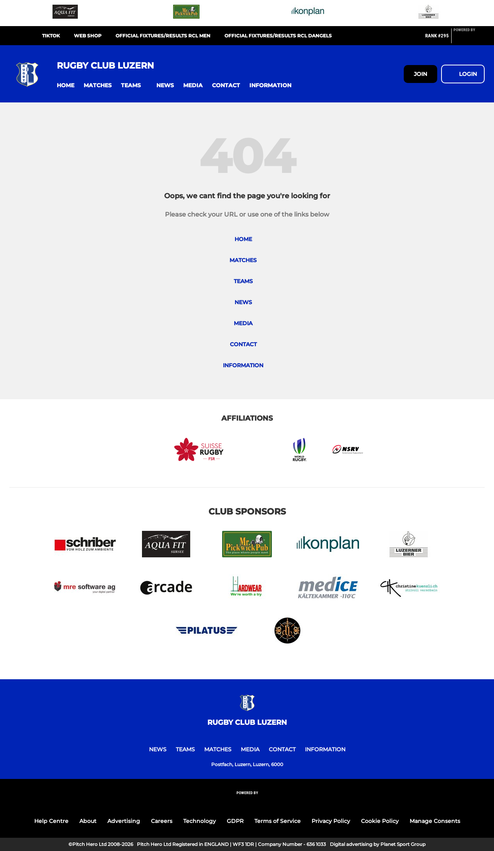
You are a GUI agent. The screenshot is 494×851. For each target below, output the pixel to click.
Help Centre (51, 821)
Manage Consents (435, 821)
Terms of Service (277, 821)
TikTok (51, 36)
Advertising (123, 821)
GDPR (235, 821)
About (87, 821)
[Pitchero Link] (469, 39)
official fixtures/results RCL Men (163, 36)
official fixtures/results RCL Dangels (278, 36)
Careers (161, 821)
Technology (199, 821)
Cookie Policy (380, 821)
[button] (65, 85)
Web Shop (88, 36)
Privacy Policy (331, 821)
